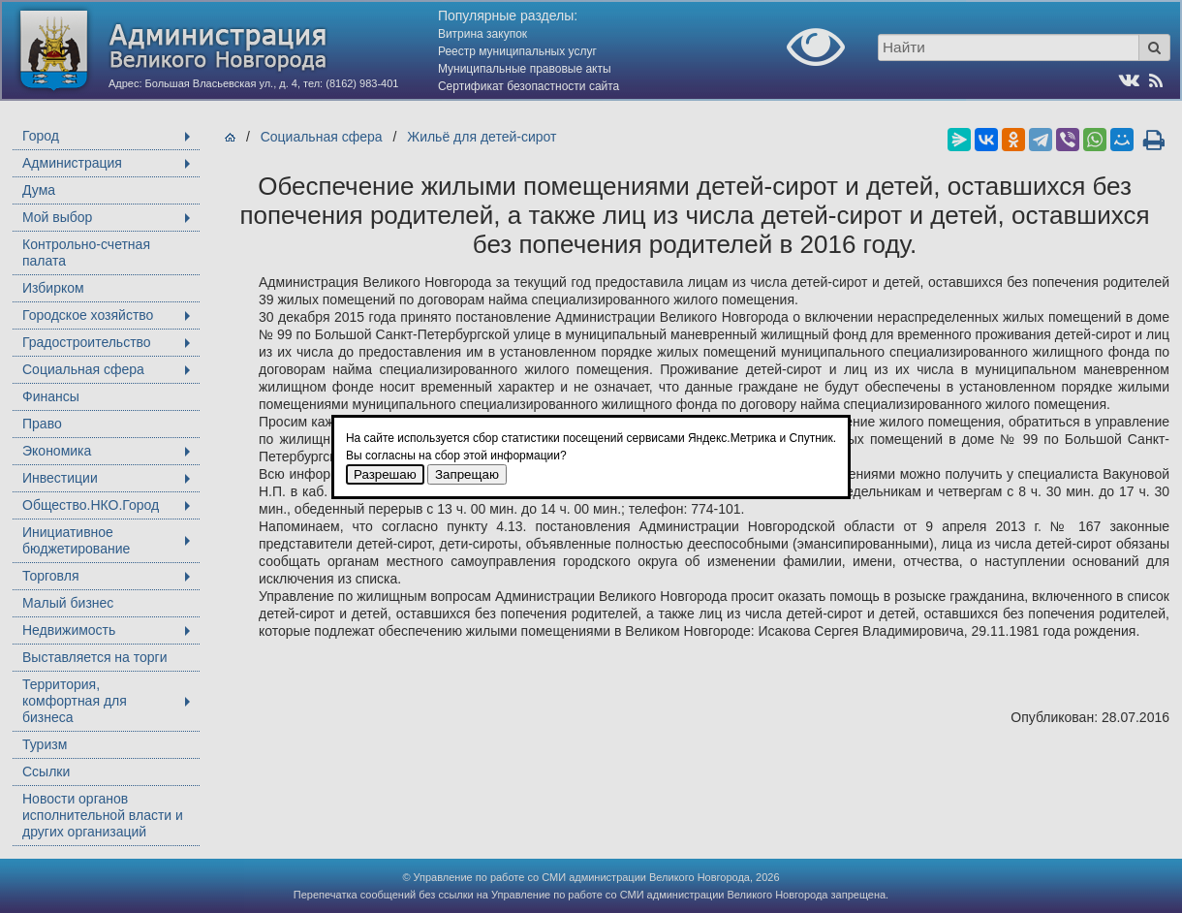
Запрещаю (467, 474)
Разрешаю (385, 474)
